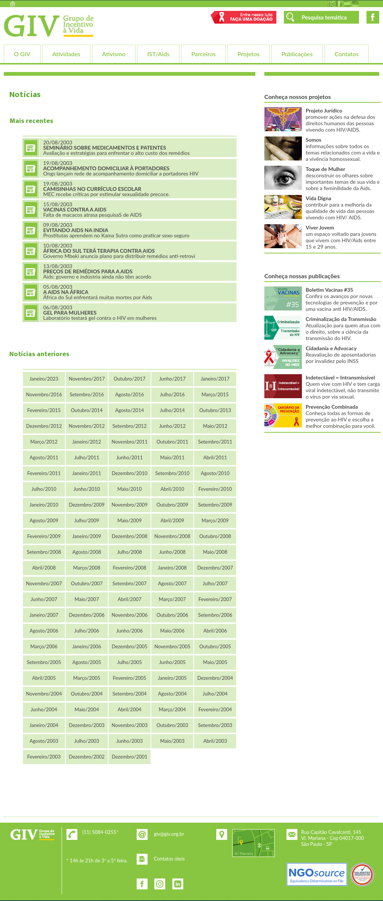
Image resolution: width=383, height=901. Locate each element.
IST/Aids (158, 53)
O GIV (22, 53)
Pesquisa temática (324, 17)
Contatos (347, 53)
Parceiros (204, 53)
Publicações (296, 53)
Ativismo (113, 53)
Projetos (249, 53)
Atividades (66, 53)
